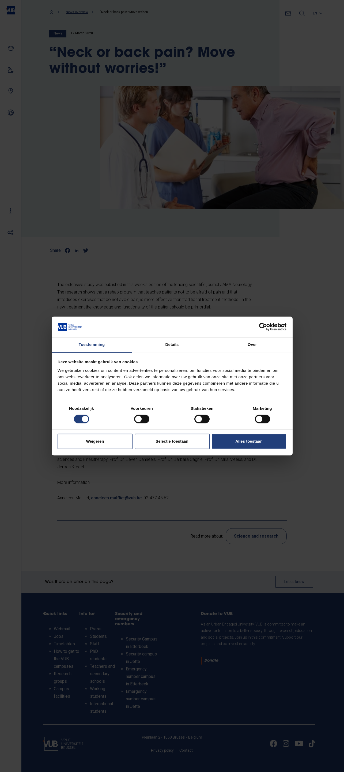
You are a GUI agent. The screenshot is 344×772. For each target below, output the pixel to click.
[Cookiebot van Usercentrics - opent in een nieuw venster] (263, 327)
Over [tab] (252, 344)
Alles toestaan (249, 441)
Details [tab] (172, 344)
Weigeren (95, 441)
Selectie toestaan (172, 441)
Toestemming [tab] (92, 344)
